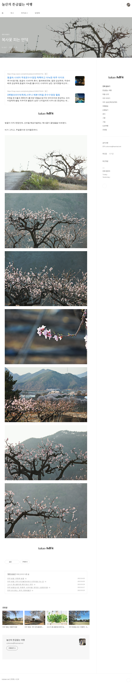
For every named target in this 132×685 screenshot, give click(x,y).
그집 (103, 193)
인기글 (111, 225)
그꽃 (103, 189)
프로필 (104, 201)
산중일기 (105, 182)
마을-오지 (105, 166)
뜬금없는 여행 (107, 162)
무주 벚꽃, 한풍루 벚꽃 (15, 578)
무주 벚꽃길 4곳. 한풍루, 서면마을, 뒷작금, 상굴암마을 (27, 587)
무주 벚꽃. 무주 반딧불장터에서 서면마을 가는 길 (25, 581)
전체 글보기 (106, 158)
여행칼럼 (105, 178)
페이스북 (104, 257)
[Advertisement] (116, 105)
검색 (123, 5)
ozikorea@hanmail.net (14, 643)
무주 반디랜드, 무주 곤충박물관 (19, 590)
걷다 (103, 186)
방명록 (37, 13)
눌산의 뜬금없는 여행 (17, 4)
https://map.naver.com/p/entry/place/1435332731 (25, 74)
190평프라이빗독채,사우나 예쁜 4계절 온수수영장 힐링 (33, 95)
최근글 (104, 225)
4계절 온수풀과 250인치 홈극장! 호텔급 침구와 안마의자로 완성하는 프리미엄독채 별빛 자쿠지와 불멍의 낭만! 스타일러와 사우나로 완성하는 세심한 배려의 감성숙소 (38, 99)
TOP (128, 680)
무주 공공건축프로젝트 (109, 174)
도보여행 (105, 197)
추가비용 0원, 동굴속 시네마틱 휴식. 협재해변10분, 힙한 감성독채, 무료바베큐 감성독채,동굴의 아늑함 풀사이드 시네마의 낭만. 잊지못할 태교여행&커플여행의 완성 (38, 82)
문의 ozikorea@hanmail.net (111, 218)
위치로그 (24, 13)
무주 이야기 (11, 574)
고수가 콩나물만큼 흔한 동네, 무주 (20, 584)
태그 (12, 13)
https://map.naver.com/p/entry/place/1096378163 (25, 91)
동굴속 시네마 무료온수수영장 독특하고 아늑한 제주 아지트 (35, 77)
